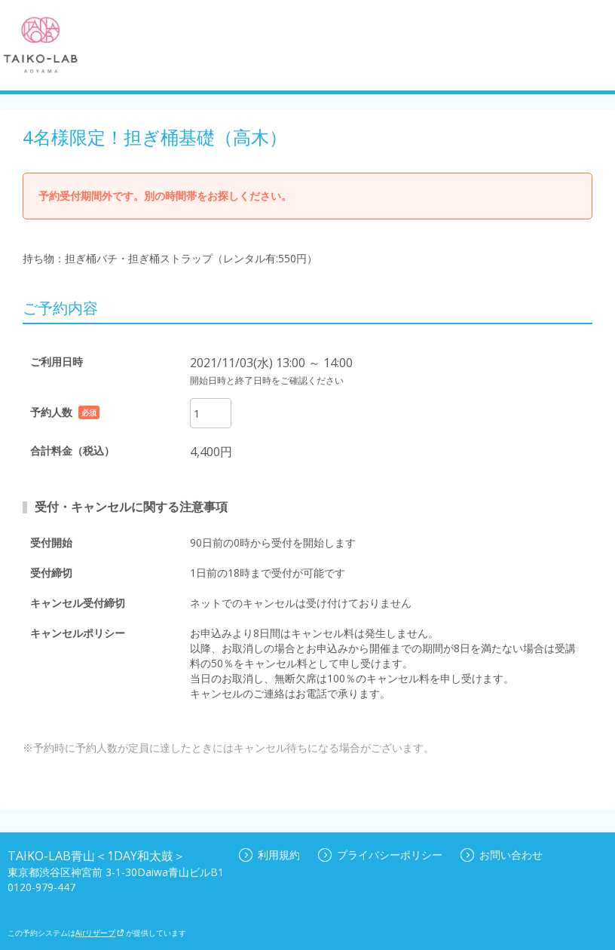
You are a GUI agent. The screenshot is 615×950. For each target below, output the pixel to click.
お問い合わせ (501, 854)
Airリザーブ (99, 932)
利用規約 (269, 854)
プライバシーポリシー (380, 854)
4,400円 (211, 451)
